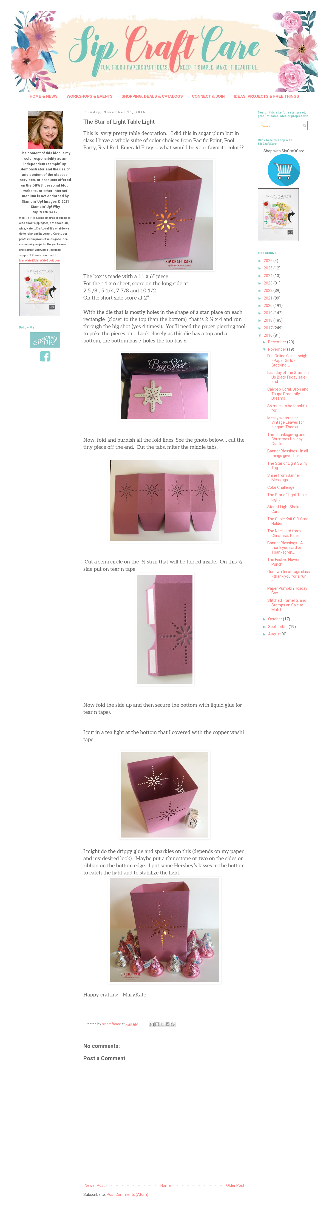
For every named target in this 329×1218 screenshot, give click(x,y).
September (278, 626)
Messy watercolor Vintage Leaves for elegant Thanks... (285, 422)
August (275, 634)
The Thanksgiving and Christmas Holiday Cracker (286, 439)
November (277, 349)
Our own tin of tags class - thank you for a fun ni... (288, 576)
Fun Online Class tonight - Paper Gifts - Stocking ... (288, 360)
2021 (268, 298)
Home (165, 1185)
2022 (268, 290)
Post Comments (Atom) (127, 1194)
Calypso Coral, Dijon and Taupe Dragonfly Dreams (287, 394)
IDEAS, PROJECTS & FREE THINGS (266, 96)
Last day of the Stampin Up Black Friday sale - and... (288, 377)
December (277, 342)
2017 (268, 328)
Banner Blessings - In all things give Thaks (287, 453)
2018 (268, 320)
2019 (268, 313)
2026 (268, 260)
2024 (268, 276)
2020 (268, 305)
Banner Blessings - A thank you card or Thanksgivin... (285, 547)
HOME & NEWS (44, 96)
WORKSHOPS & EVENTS (89, 96)
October (275, 619)
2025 (268, 268)
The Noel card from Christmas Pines (284, 533)
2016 (268, 335)
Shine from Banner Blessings (283, 477)
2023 (268, 283)
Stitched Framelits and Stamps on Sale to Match (286, 605)
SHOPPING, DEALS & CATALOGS (152, 96)
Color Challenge (280, 487)
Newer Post (95, 1185)
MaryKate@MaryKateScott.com (40, 260)
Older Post (235, 1185)
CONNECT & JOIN (208, 96)
